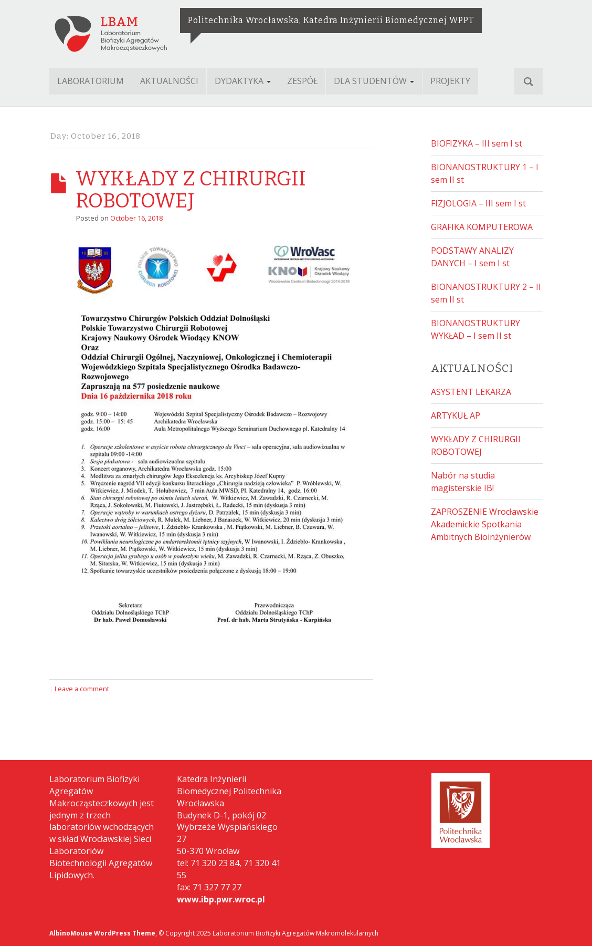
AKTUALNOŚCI (169, 81)
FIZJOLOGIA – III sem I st (478, 203)
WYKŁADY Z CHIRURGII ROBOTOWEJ (191, 190)
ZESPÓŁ (302, 81)
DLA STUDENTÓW (374, 81)
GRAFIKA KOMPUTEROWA (482, 227)
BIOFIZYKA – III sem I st (476, 143)
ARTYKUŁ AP (455, 415)
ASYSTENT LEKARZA (471, 392)
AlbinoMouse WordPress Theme (102, 933)
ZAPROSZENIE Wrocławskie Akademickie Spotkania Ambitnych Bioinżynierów (484, 524)
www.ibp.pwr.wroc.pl (221, 899)
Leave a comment (82, 688)
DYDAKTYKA (243, 81)
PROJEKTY (450, 81)
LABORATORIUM (90, 81)
